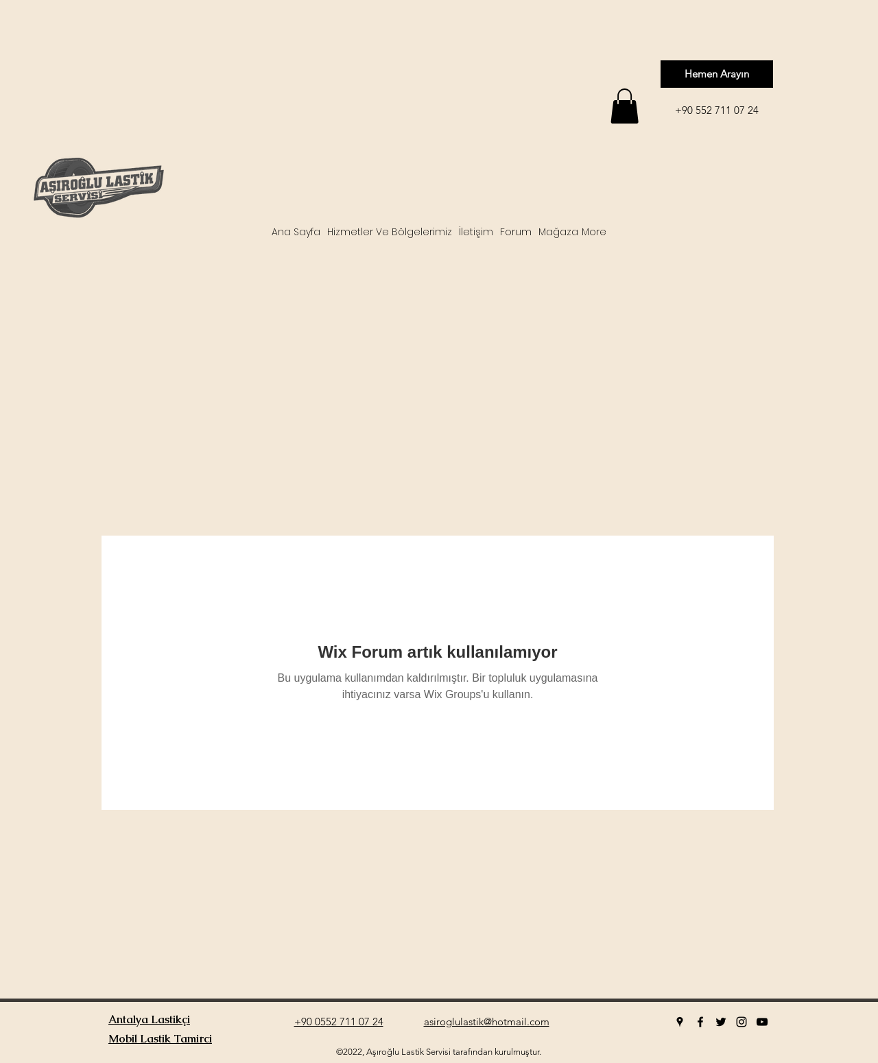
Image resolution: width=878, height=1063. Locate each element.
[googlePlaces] (680, 1022)
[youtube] (762, 1022)
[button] (624, 105)
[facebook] (700, 1022)
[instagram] (741, 1022)
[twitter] (721, 1022)
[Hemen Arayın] (717, 74)
